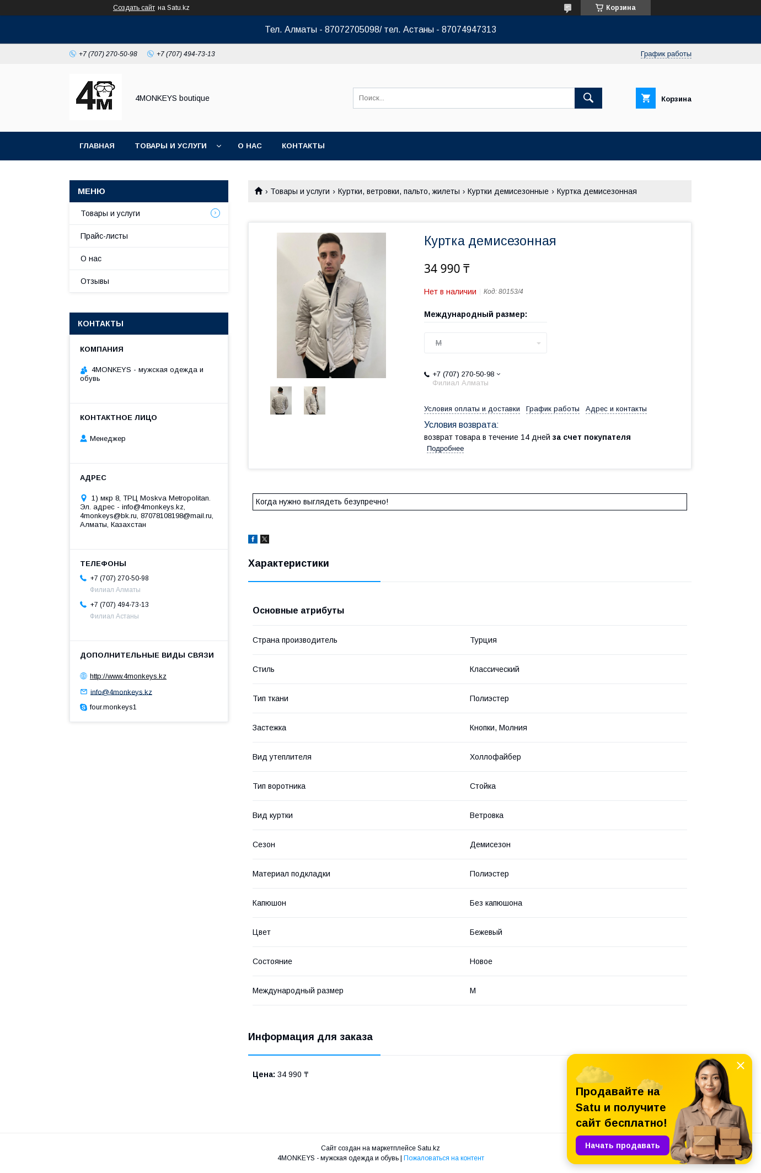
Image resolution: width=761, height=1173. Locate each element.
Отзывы (95, 281)
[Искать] (588, 98)
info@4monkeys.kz (121, 691)
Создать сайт (134, 8)
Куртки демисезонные (508, 191)
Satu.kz (428, 1148)
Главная (97, 146)
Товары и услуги (171, 146)
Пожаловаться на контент (444, 1158)
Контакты (303, 146)
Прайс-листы (104, 236)
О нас (250, 146)
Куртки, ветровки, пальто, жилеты (399, 191)
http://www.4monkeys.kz (128, 676)
